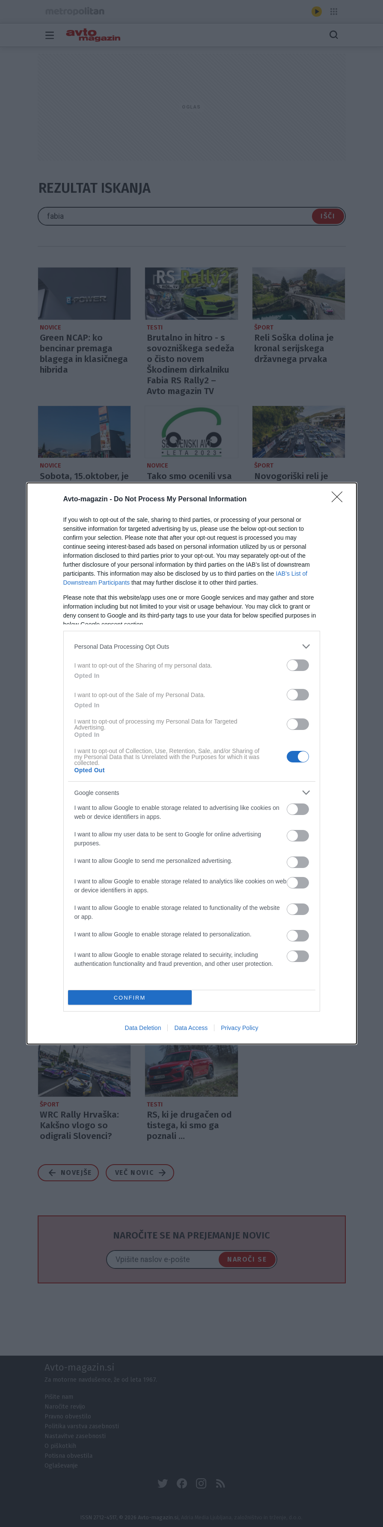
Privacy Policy (239, 1027)
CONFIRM (130, 997)
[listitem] (191, 646)
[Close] (340, 499)
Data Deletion (143, 1027)
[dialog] (191, 763)
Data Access (191, 1027)
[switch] (298, 665)
